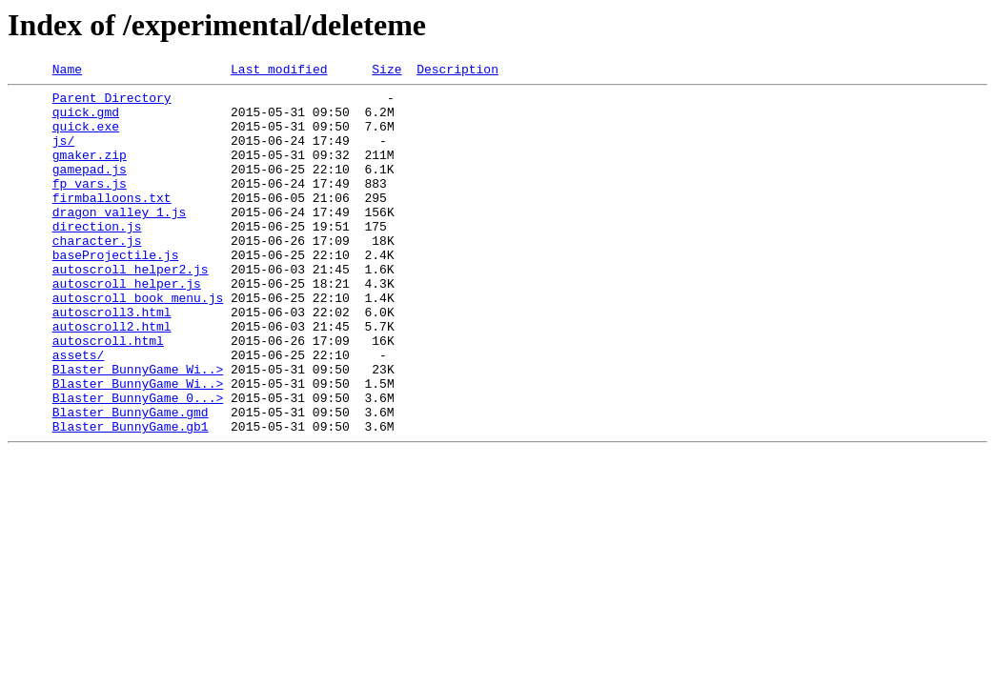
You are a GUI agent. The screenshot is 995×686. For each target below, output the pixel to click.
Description (457, 71)
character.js (97, 274)
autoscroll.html (108, 394)
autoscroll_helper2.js (130, 308)
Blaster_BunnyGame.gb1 (130, 497)
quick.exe (85, 137)
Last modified (279, 71)
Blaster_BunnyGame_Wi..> (137, 428)
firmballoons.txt (112, 223)
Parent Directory (112, 102)
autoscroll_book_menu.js (137, 343)
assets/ (78, 411)
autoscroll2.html (112, 377)
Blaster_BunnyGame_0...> (137, 463)
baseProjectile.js (115, 291)
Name (67, 71)
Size (386, 71)
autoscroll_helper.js (126, 325)
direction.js (97, 257)
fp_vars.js (89, 205)
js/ (63, 154)
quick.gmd (85, 120)
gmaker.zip (89, 171)
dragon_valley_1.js (119, 240)
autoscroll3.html (112, 360)
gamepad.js (89, 188)
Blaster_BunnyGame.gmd (130, 480)
